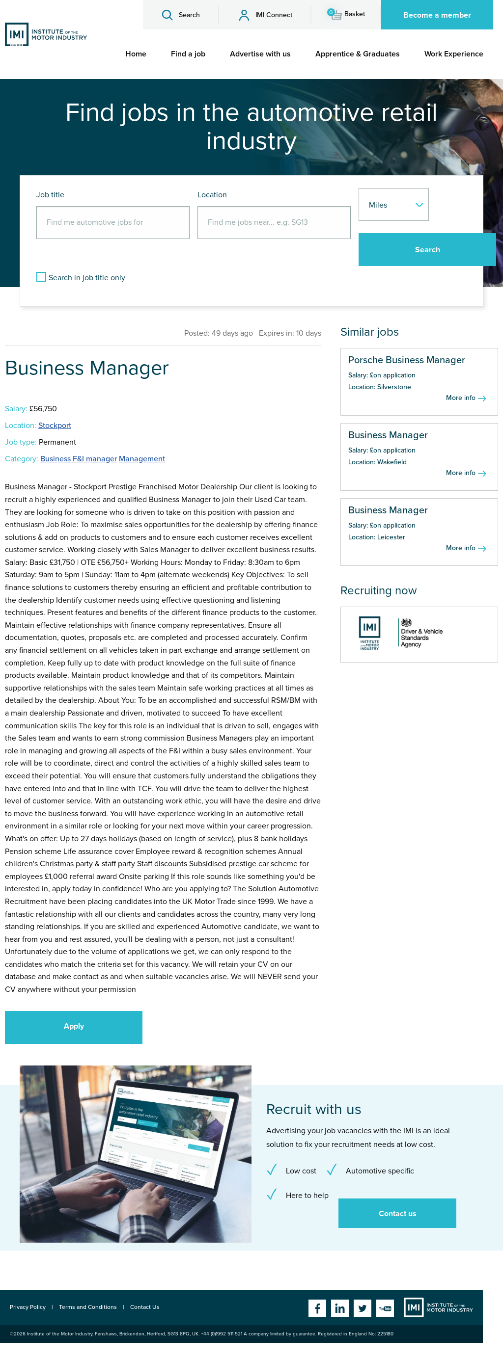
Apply (74, 1026)
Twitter (362, 1308)
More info (460, 398)
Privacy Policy (28, 1307)
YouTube (385, 1308)
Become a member (437, 15)
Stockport (54, 425)
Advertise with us (260, 54)
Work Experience (453, 54)
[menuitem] (135, 54)
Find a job (188, 54)
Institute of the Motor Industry (438, 1307)
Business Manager (388, 435)
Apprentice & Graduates (357, 54)
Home (135, 54)
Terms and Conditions (88, 1307)
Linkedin (340, 1308)
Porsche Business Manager (406, 360)
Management (142, 459)
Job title (50, 195)
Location (212, 195)
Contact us (398, 1214)
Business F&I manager (78, 459)
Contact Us (145, 1307)
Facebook (317, 1308)
